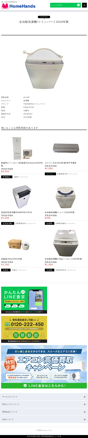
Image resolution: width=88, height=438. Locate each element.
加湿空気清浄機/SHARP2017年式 (16, 212)
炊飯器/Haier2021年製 (11, 259)
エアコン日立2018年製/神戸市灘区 (61, 163)
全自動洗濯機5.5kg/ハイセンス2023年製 (63, 259)
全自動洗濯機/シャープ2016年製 (59, 212)
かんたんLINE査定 (56, 5)
